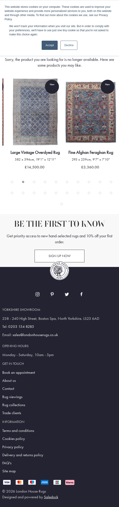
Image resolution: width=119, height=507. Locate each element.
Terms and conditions (18, 430)
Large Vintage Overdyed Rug (50, 152)
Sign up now (59, 256)
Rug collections (13, 404)
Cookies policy (13, 438)
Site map (9, 471)
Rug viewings (12, 396)
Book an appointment (18, 372)
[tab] (12, 182)
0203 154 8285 (21, 326)
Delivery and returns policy (22, 455)
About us (9, 380)
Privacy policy (13, 447)
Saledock (51, 497)
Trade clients (11, 413)
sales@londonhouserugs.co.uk (35, 334)
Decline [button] (68, 45)
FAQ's (6, 463)
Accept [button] (50, 45)
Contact (8, 388)
